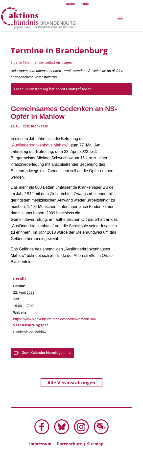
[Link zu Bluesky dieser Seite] (61, 426)
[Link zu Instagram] (81, 426)
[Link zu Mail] (101, 426)
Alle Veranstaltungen (71, 383)
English (70, 3)
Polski (85, 3)
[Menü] (120, 18)
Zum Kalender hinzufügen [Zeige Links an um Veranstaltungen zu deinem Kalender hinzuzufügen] (43, 353)
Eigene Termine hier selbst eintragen (41, 62)
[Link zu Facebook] (41, 426)
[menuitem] (70, 3)
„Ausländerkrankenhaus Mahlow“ (40, 145)
